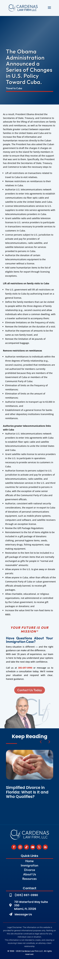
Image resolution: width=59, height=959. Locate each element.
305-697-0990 (25, 667)
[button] (49, 741)
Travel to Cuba (14, 88)
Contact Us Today (29, 690)
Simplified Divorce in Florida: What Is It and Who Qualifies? (27, 792)
